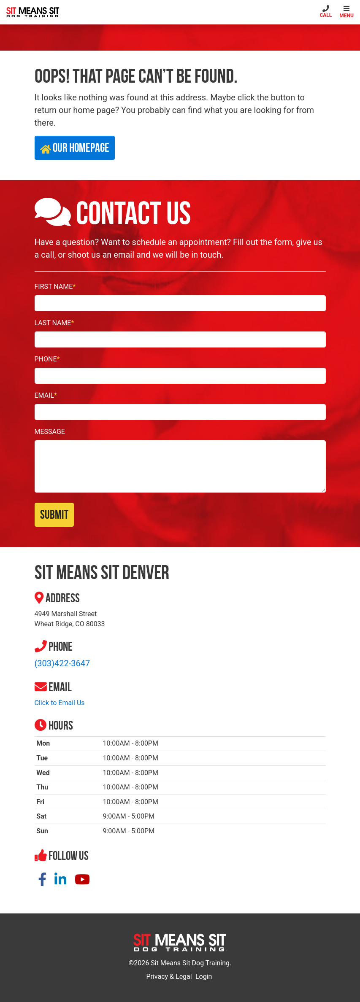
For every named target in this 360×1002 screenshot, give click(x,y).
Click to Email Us (60, 703)
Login (203, 976)
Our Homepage (74, 148)
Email (46, 395)
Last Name (54, 323)
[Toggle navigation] (347, 12)
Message (50, 432)
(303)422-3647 (62, 663)
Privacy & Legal (169, 976)
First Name (55, 287)
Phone (47, 359)
